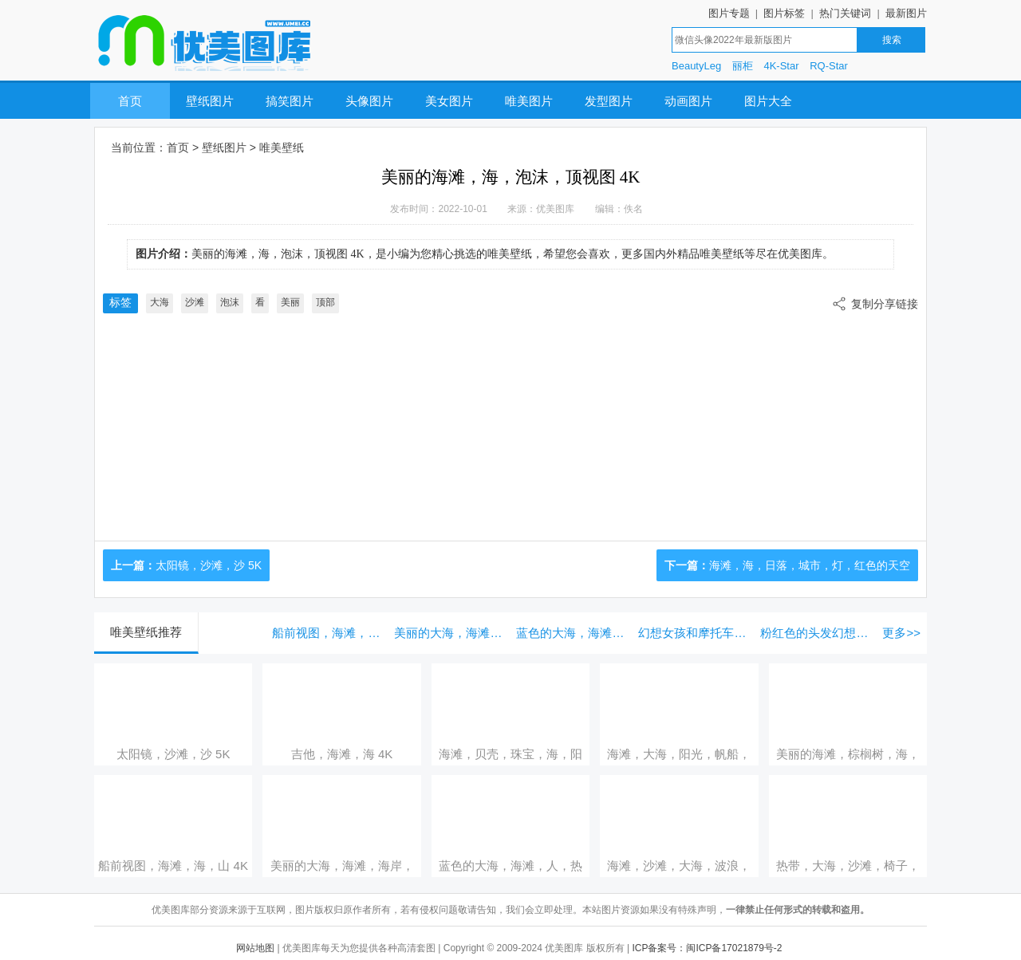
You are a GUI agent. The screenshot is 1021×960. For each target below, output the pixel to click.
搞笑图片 (289, 101)
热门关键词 (845, 13)
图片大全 (768, 101)
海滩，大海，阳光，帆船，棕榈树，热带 (679, 754)
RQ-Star (829, 66)
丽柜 (742, 66)
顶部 (325, 302)
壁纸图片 (210, 101)
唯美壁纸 (281, 147)
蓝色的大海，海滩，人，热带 (573, 632)
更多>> (901, 632)
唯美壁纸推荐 (146, 632)
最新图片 (906, 13)
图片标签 (784, 13)
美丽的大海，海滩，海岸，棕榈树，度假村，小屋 (451, 632)
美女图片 (449, 101)
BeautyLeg (696, 66)
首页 (130, 101)
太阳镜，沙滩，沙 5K (209, 565)
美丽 (290, 302)
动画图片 (688, 101)
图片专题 (729, 13)
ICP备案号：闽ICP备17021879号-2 (707, 948)
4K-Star (780, 66)
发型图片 (609, 101)
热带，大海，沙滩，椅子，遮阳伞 (848, 866)
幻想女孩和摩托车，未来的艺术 (695, 632)
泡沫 (229, 302)
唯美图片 (529, 101)
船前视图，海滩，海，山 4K (329, 632)
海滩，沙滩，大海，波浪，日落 (679, 866)
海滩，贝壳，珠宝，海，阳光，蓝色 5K (510, 754)
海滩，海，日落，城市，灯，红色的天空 (809, 565)
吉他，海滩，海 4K (342, 754)
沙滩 (194, 302)
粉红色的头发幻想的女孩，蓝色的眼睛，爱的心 (817, 632)
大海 (159, 302)
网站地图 (255, 948)
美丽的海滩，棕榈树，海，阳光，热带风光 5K (848, 754)
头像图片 (369, 101)
